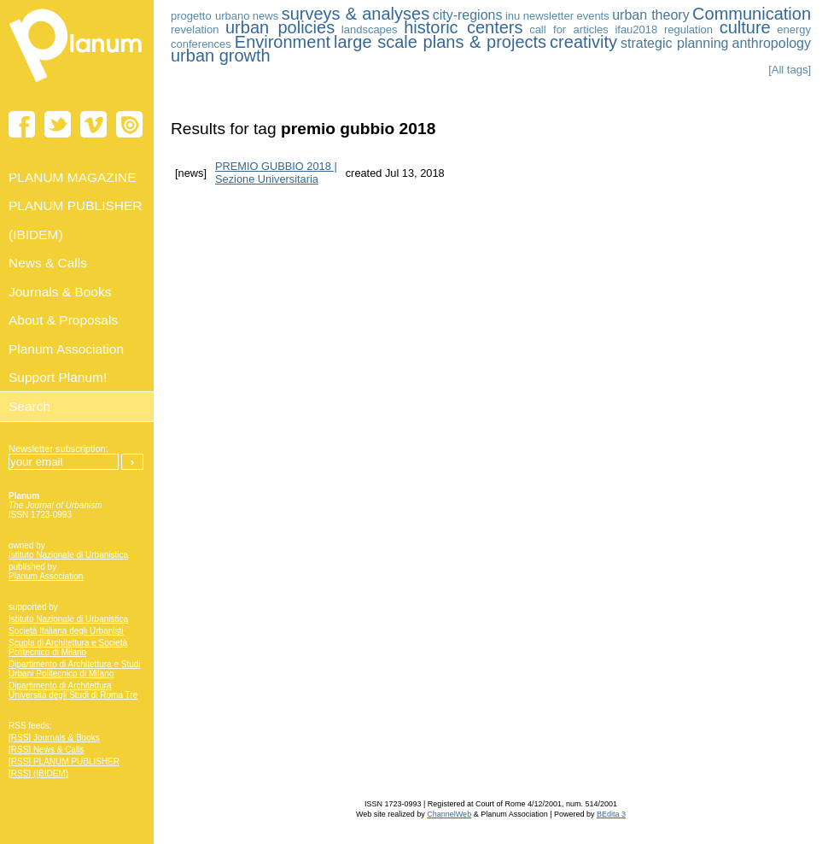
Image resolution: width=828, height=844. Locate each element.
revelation (195, 29)
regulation (688, 29)
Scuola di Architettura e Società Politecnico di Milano (68, 647)
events (592, 15)
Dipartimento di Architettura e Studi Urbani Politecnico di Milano (75, 668)
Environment (282, 41)
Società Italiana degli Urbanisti (66, 631)
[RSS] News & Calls (46, 749)
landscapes (369, 29)
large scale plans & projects (440, 41)
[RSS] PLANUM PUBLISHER (64, 761)
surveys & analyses (356, 13)
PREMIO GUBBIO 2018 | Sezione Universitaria (276, 172)
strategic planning (675, 43)
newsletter (548, 15)
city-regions (468, 15)
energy (794, 29)
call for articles (569, 29)
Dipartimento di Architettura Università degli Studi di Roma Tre (73, 690)
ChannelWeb (449, 814)
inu (512, 15)
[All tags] (789, 69)
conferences (201, 44)
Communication (751, 13)
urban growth (221, 55)
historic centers (463, 27)
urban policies (280, 27)
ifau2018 (636, 29)
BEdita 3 (611, 814)
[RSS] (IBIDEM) (38, 773)
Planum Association (46, 576)
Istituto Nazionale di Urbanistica (68, 555)
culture (745, 27)
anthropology (771, 43)
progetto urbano (210, 15)
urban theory (650, 15)
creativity (583, 41)
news (265, 15)
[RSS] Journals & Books (54, 737)
